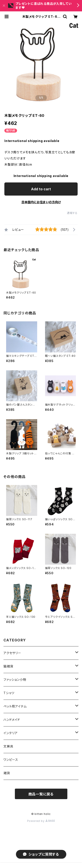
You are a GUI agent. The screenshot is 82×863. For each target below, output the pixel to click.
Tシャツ (10, 693)
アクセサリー (12, 653)
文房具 (8, 746)
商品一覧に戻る (41, 794)
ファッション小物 (16, 679)
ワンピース (10, 759)
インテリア (10, 733)
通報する (72, 213)
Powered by (41, 821)
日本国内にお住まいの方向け (41, 202)
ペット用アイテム (14, 706)
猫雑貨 (8, 666)
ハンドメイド (11, 719)
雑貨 (6, 773)
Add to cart (41, 189)
